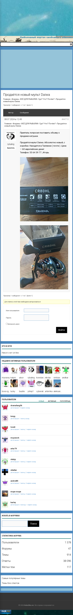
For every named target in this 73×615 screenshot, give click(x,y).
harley (13, 502)
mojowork (15, 438)
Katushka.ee (29, 605)
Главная (6, 99)
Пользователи (9, 399)
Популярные (65, 401)
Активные (52, 401)
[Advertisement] (36, 18)
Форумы (15, 99)
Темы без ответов (10, 583)
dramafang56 (16, 405)
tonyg (13, 416)
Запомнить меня (13, 324)
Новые (41, 401)
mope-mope (16, 492)
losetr (13, 427)
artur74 (14, 449)
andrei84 (14, 481)
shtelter (14, 470)
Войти (61, 330)
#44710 (65, 119)
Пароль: (9, 318)
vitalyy (13, 459)
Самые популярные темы (13, 578)
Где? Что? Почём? (46, 99)
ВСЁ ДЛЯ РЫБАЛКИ (28, 99)
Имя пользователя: (13, 311)
